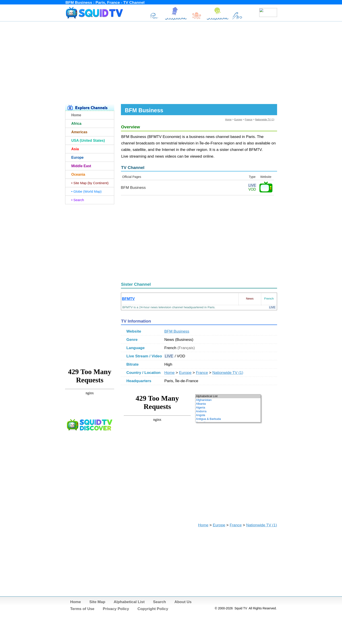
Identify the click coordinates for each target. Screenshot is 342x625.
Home (228, 119)
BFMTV (128, 299)
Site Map (97, 602)
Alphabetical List (129, 602)
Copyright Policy (152, 608)
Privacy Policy (116, 608)
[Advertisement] (171, 62)
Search (159, 602)
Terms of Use (82, 608)
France (248, 119)
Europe (238, 119)
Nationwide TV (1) (264, 119)
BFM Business (176, 331)
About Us (183, 602)
